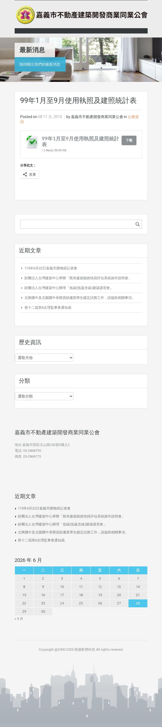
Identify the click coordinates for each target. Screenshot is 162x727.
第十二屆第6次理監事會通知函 (47, 308)
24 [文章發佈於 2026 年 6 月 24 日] (62, 603)
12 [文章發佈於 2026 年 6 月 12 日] (100, 587)
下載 (129, 140)
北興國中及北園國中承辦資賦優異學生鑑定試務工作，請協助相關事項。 (79, 298)
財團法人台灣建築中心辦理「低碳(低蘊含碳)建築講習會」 (68, 288)
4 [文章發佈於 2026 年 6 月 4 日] (81, 578)
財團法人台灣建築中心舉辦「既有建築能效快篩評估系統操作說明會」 (78, 278)
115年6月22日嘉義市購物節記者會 (50, 268)
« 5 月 (19, 619)
